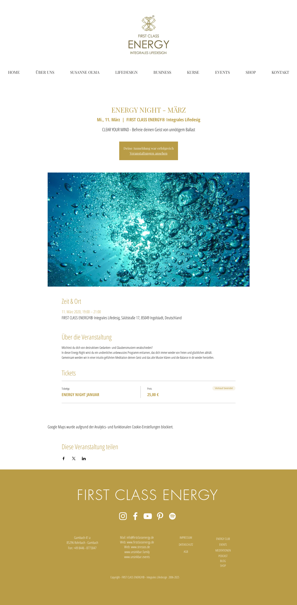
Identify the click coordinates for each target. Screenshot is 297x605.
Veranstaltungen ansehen (148, 153)
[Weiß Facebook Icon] (135, 516)
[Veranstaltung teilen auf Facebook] (64, 458)
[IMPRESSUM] (185, 537)
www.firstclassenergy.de (140, 542)
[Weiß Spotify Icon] (172, 516)
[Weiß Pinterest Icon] (160, 516)
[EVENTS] (223, 544)
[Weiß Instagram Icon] (123, 516)
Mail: (123, 537)
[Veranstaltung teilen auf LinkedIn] (84, 458)
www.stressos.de (140, 546)
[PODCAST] (223, 556)
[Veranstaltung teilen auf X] (74, 458)
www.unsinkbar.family (137, 551)
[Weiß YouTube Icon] (148, 516)
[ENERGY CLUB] (223, 539)
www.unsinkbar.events (137, 556)
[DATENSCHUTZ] (185, 544)
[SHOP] (223, 565)
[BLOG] (223, 561)
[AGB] (186, 552)
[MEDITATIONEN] (223, 550)
